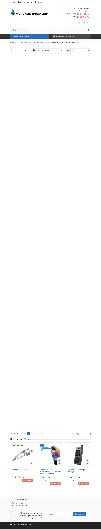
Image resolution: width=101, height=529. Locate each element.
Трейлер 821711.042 (20, 470)
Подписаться (79, 514)
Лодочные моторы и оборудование (31, 42)
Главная (13, 42)
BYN (87, 2)
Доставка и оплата (25, 2)
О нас (13, 2)
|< (11, 433)
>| (42, 433)
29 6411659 (80, 14)
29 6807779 (80, 17)
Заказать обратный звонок (79, 20)
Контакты (38, 2)
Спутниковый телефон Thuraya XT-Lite (77, 471)
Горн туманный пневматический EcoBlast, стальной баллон (50, 472)
